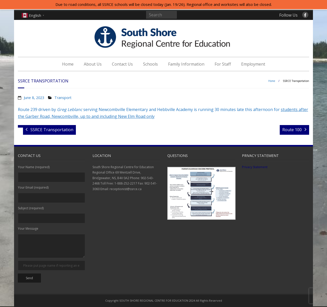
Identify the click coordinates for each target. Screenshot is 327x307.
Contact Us (122, 64)
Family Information (186, 64)
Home (68, 64)
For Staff (223, 64)
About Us (93, 64)
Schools (150, 64)
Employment (253, 64)
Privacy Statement (254, 167)
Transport (63, 97)
